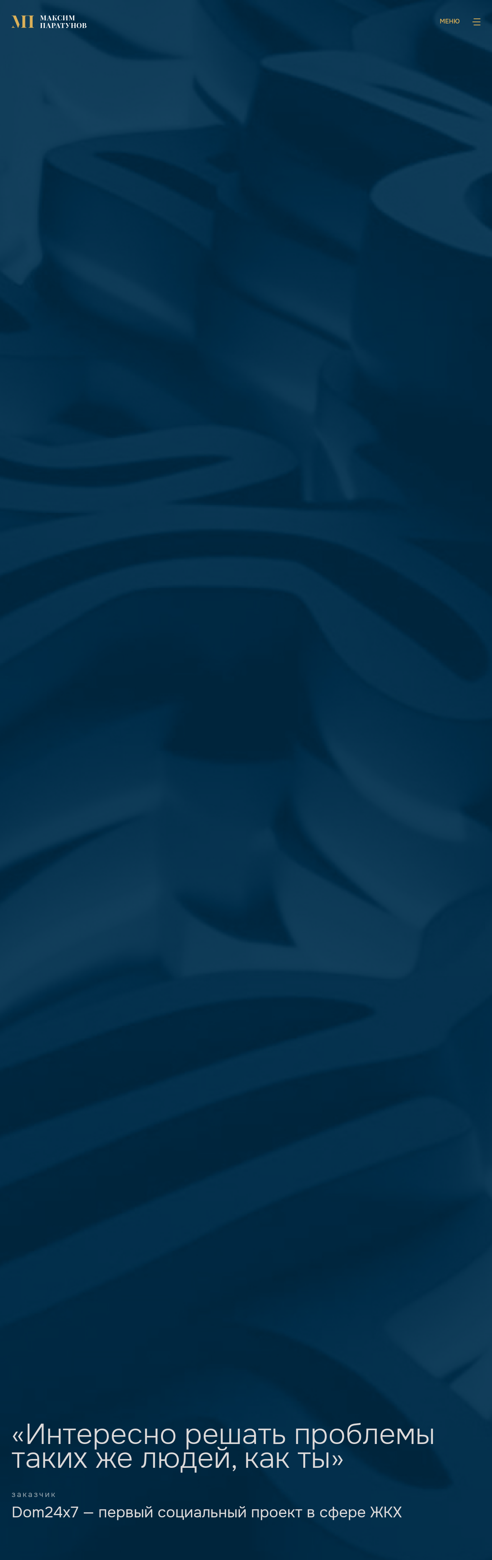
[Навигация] (460, 22)
